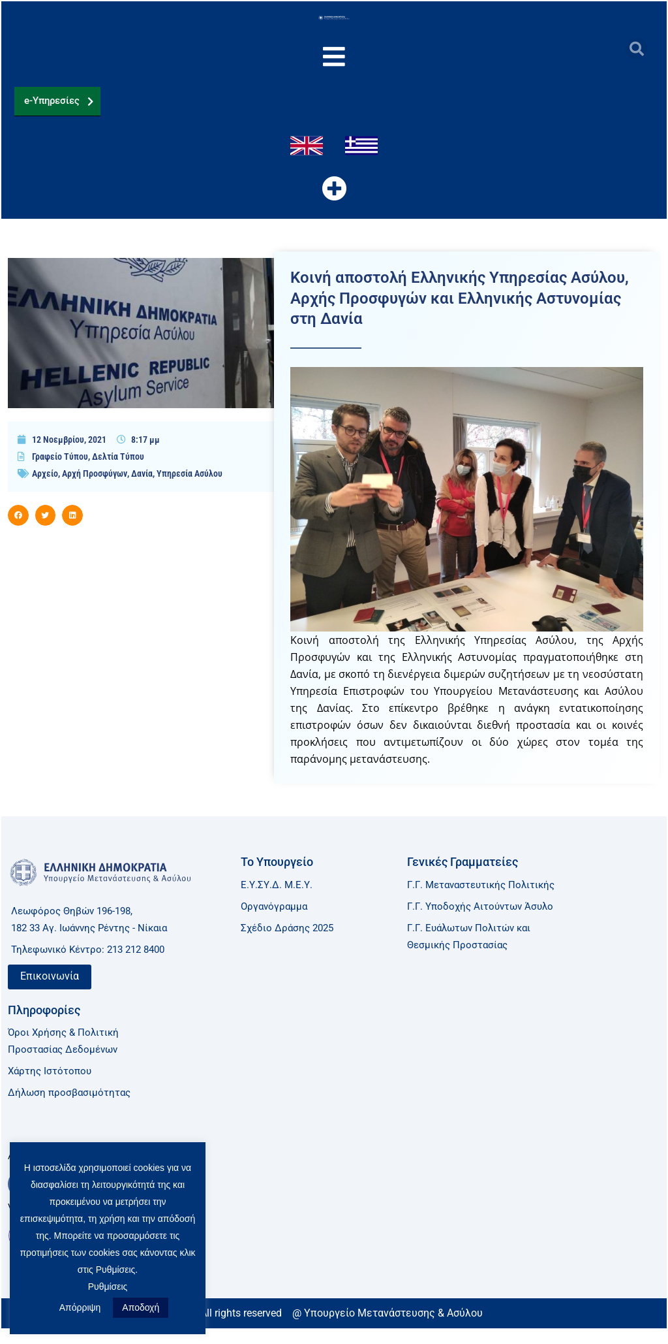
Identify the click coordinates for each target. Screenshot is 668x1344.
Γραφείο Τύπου (60, 478)
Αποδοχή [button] (140, 1307)
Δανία (142, 495)
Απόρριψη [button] (80, 1307)
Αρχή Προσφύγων (94, 495)
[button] (636, 48)
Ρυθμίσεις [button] (108, 1286)
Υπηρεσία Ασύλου (189, 495)
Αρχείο (45, 495)
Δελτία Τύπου (118, 478)
